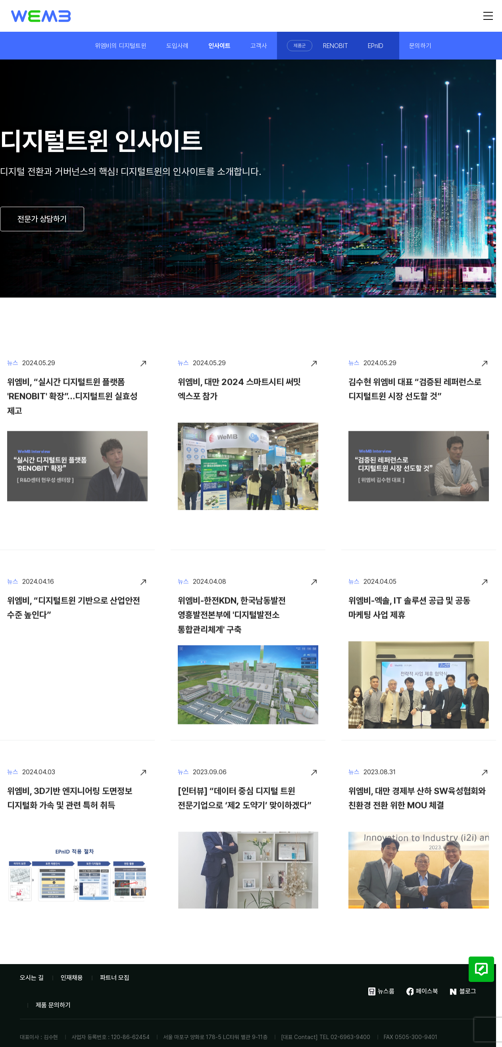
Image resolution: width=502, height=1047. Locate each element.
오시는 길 (32, 978)
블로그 (463, 991)
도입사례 (177, 46)
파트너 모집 (114, 978)
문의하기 (420, 46)
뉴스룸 (381, 991)
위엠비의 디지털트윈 (120, 46)
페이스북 (422, 991)
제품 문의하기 (53, 1005)
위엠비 (41, 16)
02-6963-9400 (350, 1037)
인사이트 (219, 46)
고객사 (258, 46)
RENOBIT (335, 46)
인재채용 (72, 978)
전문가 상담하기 (42, 219)
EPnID (375, 46)
